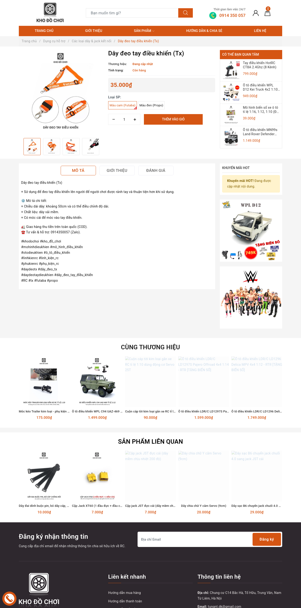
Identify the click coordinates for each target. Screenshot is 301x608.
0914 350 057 (225, 571)
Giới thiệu (93, 31)
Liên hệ (260, 31)
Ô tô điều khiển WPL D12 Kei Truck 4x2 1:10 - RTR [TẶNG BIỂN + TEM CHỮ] (261, 87)
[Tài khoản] (256, 13)
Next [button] (103, 146)
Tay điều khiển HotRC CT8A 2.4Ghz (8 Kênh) (259, 65)
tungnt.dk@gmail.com (224, 563)
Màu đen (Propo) (151, 105)
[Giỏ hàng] (267, 13)
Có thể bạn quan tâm (240, 54)
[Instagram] (52, 580)
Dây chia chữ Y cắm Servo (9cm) (203, 462)
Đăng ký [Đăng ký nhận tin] (267, 495)
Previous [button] (18, 146)
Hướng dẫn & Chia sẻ (204, 31)
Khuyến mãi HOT (236, 168)
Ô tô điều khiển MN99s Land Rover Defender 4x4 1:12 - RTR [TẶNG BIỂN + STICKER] (260, 132)
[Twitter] (33, 580)
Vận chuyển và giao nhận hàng (131, 574)
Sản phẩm (144, 31)
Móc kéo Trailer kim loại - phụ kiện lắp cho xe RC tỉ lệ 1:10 (59, 367)
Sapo (229, 603)
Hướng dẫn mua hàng (124, 548)
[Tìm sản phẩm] (132, 13)
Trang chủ (44, 31)
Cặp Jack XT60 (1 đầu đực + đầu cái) (98, 462)
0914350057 (215, 579)
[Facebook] (23, 580)
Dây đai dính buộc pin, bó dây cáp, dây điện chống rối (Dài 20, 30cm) (66, 462)
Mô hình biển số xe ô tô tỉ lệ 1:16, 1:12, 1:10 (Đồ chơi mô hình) (260, 110)
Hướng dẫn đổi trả (122, 565)
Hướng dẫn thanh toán (125, 557)
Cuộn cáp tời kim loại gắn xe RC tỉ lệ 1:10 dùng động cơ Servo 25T (171, 367)
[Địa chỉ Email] (210, 495)
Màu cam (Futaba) (123, 106)
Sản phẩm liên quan (150, 397)
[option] (61, 92)
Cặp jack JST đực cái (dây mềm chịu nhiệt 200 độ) (160, 462)
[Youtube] (42, 580)
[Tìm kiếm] (185, 13)
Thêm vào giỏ (173, 119)
